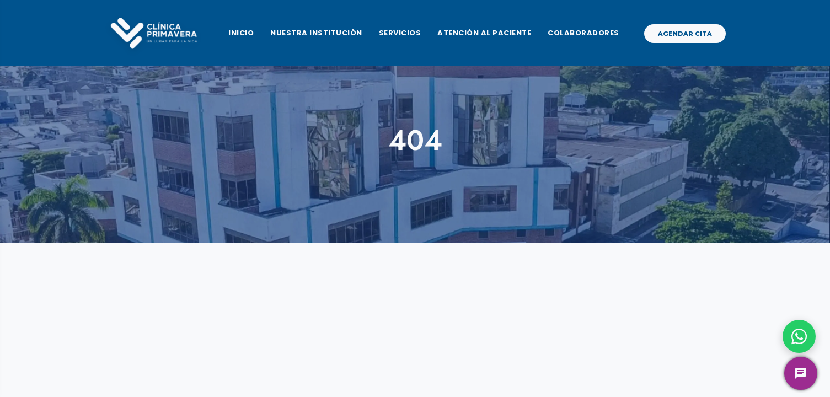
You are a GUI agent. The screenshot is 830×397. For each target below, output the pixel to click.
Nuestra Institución (316, 33)
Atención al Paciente (484, 33)
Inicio (241, 33)
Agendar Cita (685, 33)
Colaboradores (583, 33)
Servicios (400, 33)
